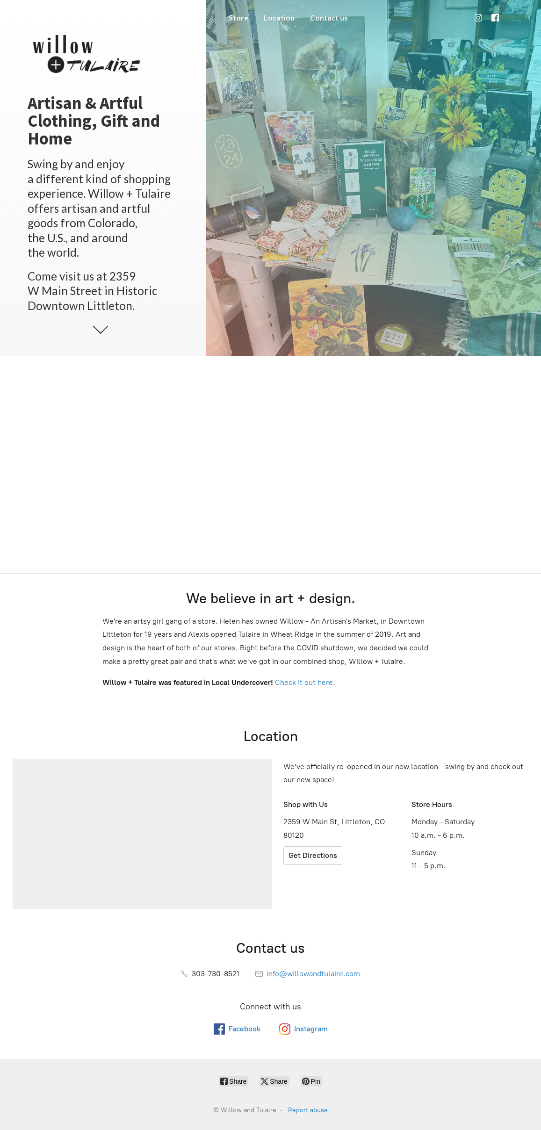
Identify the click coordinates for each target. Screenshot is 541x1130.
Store (238, 17)
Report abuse (308, 1110)
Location (279, 17)
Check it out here (304, 682)
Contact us (329, 17)
